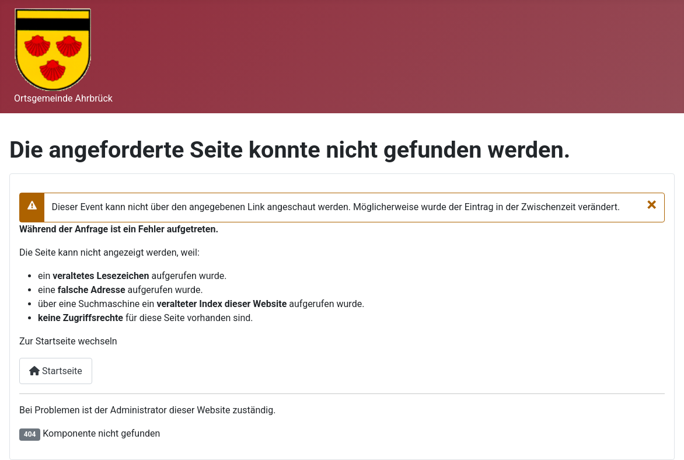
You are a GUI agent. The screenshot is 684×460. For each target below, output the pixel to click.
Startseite (55, 371)
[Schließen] (651, 204)
